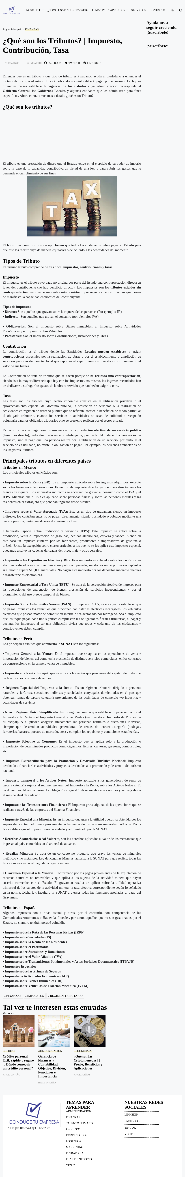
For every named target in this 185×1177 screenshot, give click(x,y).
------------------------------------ (141, 1111)
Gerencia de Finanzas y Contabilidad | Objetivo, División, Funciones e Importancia (52, 1066)
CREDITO (9, 1050)
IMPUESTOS (35, 995)
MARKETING (74, 1147)
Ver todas (8, 1013)
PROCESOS (73, 1129)
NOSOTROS (33, 10)
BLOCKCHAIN (83, 1050)
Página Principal (12, 29)
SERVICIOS (138, 10)
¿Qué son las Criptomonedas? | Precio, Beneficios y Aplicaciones (88, 1062)
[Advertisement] (72, 135)
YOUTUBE (131, 1134)
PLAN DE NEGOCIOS (79, 1159)
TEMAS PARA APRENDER (108, 10)
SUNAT (66, 644)
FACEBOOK (132, 1121)
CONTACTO (157, 10)
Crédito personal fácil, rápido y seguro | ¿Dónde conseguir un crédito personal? (18, 1062)
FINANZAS (32, 29)
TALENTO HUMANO (79, 1123)
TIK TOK (130, 1127)
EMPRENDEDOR (77, 1135)
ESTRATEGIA (74, 1153)
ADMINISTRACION (50, 1050)
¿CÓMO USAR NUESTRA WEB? (67, 10)
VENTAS (71, 1165)
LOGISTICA (73, 1141)
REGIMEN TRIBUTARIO (66, 995)
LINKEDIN (131, 1114)
